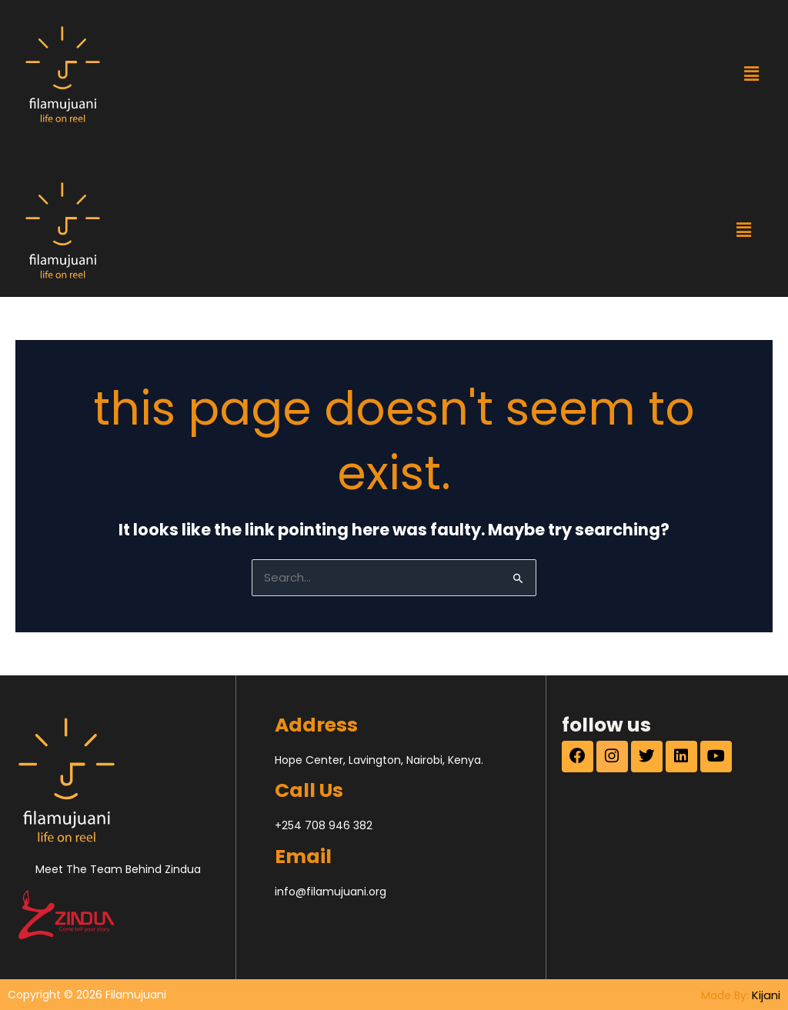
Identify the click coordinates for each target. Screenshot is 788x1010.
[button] (751, 73)
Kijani (766, 994)
